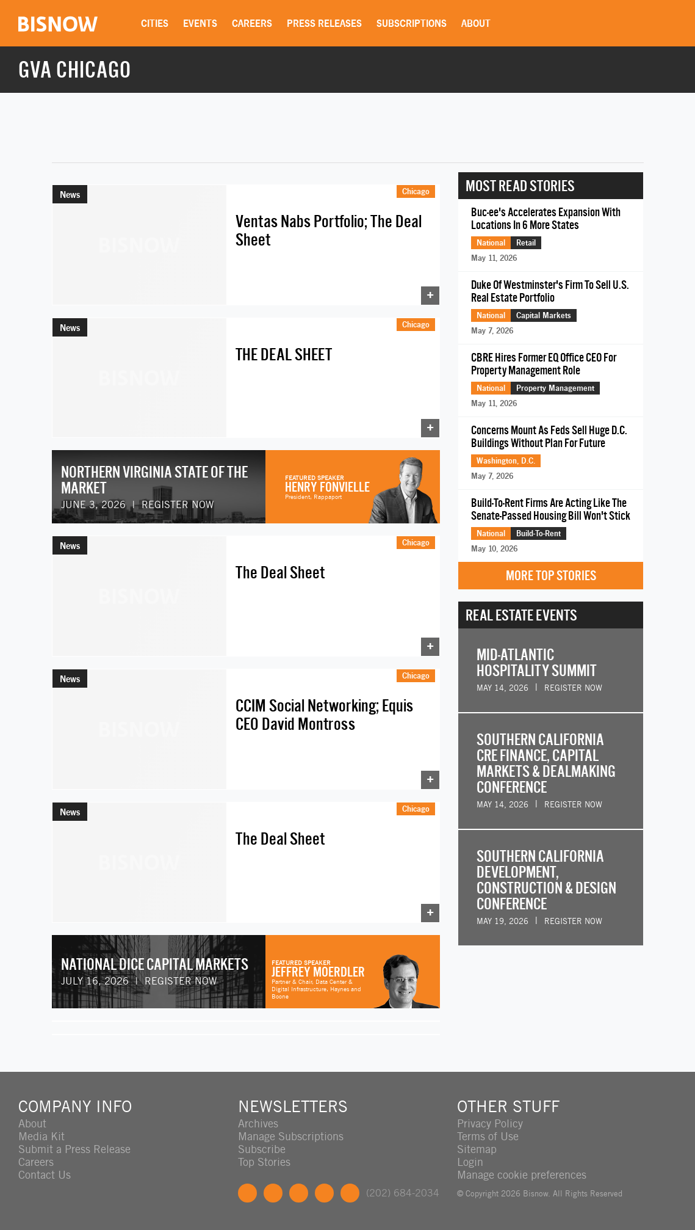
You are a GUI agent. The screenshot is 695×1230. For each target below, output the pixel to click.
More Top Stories (551, 575)
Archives (258, 1123)
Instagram (324, 1193)
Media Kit (41, 1136)
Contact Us (44, 1174)
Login (470, 1161)
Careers (252, 23)
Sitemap (477, 1149)
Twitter (273, 1193)
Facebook (247, 1193)
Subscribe (262, 1149)
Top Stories (264, 1161)
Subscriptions (411, 23)
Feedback (349, 1193)
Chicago (416, 191)
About (476, 23)
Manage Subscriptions (291, 1136)
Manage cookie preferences (521, 1174)
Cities (154, 23)
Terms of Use (488, 1136)
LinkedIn (298, 1193)
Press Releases (324, 23)
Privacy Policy (490, 1123)
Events (200, 23)
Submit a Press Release (74, 1149)
